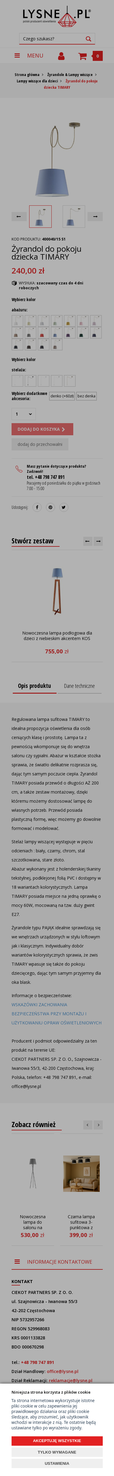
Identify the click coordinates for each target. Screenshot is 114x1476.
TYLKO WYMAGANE (57, 1452)
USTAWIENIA (57, 1463)
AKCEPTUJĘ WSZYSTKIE (57, 1440)
